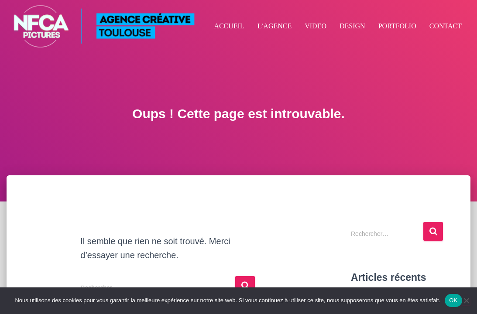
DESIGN (352, 26)
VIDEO (315, 26)
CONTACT (445, 26)
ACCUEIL (229, 26)
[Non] (466, 300)
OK (453, 300)
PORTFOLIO (397, 26)
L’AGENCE (274, 26)
